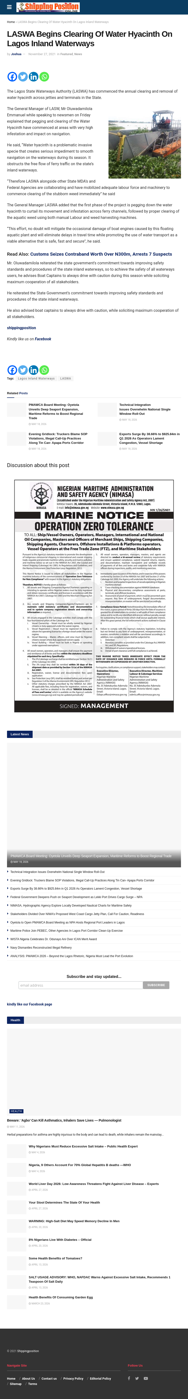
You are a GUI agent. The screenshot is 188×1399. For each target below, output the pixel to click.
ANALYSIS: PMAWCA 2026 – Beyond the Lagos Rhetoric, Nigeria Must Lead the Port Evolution (71, 956)
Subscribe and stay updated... (94, 977)
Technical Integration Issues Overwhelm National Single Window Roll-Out (145, 409)
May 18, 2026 (37, 424)
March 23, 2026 (39, 1303)
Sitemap (16, 1383)
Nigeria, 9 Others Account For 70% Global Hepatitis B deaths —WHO (80, 1164)
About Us (28, 1378)
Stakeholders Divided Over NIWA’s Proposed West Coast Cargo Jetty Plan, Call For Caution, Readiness (77, 914)
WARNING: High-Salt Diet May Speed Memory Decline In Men (74, 1220)
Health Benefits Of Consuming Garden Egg (61, 1297)
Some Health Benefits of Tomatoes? (55, 1258)
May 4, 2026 (37, 1152)
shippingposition (21, 328)
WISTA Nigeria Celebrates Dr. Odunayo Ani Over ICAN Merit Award (53, 939)
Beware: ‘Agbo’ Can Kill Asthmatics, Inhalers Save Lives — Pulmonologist (64, 1120)
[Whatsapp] (44, 77)
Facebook (43, 339)
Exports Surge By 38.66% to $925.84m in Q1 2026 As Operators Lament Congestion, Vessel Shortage (149, 438)
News (78, 54)
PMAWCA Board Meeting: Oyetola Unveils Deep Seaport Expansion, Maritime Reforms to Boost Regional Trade (91, 856)
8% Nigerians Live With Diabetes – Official (60, 1239)
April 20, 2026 (38, 1226)
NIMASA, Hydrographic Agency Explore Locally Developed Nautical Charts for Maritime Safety (71, 905)
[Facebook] (12, 77)
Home (11, 22)
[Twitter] (23, 77)
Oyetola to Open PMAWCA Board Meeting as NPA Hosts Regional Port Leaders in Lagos (67, 922)
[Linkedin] (33, 77)
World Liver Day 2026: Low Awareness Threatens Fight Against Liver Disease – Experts (94, 1183)
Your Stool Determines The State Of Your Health (64, 1202)
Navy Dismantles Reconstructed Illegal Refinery (41, 947)
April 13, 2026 (38, 1264)
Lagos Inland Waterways (36, 378)
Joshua (16, 54)
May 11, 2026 (16, 1126)
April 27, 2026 (38, 1189)
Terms (32, 1383)
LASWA (65, 378)
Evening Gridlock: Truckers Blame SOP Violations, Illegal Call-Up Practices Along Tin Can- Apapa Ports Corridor (58, 438)
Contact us (49, 1378)
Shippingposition (28, 1350)
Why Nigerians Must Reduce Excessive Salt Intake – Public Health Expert (83, 1146)
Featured (66, 54)
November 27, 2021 (42, 54)
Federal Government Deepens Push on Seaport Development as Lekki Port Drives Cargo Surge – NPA (76, 897)
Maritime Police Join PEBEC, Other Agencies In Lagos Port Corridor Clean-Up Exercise (66, 930)
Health (16, 1110)
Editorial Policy (100, 1378)
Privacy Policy (73, 1378)
